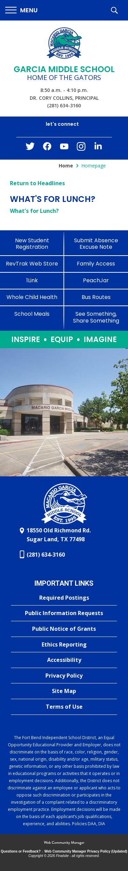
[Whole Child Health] (32, 297)
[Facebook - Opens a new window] (47, 148)
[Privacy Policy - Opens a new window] (64, 676)
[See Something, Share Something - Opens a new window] (96, 317)
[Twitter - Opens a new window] (30, 148)
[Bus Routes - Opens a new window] (96, 297)
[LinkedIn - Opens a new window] (98, 147)
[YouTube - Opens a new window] (64, 147)
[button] (21, 10)
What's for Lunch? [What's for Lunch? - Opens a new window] (34, 211)
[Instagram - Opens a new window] (81, 148)
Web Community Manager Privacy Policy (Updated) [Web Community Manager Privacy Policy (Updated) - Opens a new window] (85, 851)
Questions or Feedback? (21, 851)
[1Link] (32, 280)
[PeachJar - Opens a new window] (96, 280)
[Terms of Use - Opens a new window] (64, 707)
